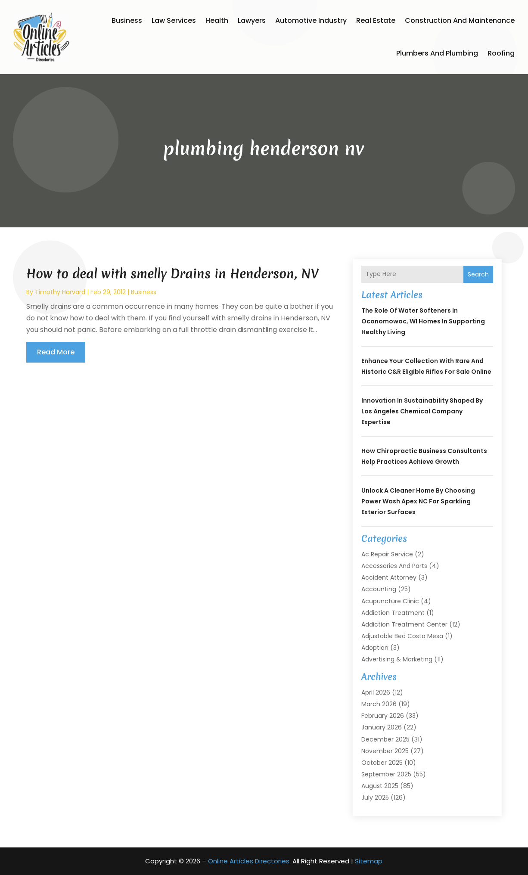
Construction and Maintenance (460, 20)
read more (56, 352)
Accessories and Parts (394, 566)
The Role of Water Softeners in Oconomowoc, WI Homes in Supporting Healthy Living (423, 321)
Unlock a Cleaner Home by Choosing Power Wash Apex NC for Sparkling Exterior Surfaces (418, 501)
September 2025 (386, 774)
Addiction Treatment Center (404, 624)
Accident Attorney (388, 577)
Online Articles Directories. (249, 861)
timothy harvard (60, 292)
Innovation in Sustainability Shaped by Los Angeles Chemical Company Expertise (422, 411)
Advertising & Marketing (396, 659)
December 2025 (385, 739)
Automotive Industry (311, 20)
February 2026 (382, 715)
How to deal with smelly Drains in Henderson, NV (172, 273)
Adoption (374, 647)
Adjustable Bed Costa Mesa (402, 636)
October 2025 (382, 762)
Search (478, 274)
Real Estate (375, 20)
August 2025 (379, 786)
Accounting (378, 589)
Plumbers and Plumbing (437, 53)
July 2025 (375, 797)
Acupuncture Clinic (390, 601)
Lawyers (252, 20)
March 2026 (379, 704)
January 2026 (381, 727)
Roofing (501, 53)
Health (216, 20)
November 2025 (385, 751)
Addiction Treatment (393, 612)
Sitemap (368, 861)
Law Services (174, 20)
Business (127, 20)
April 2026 (375, 692)
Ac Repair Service (387, 554)
